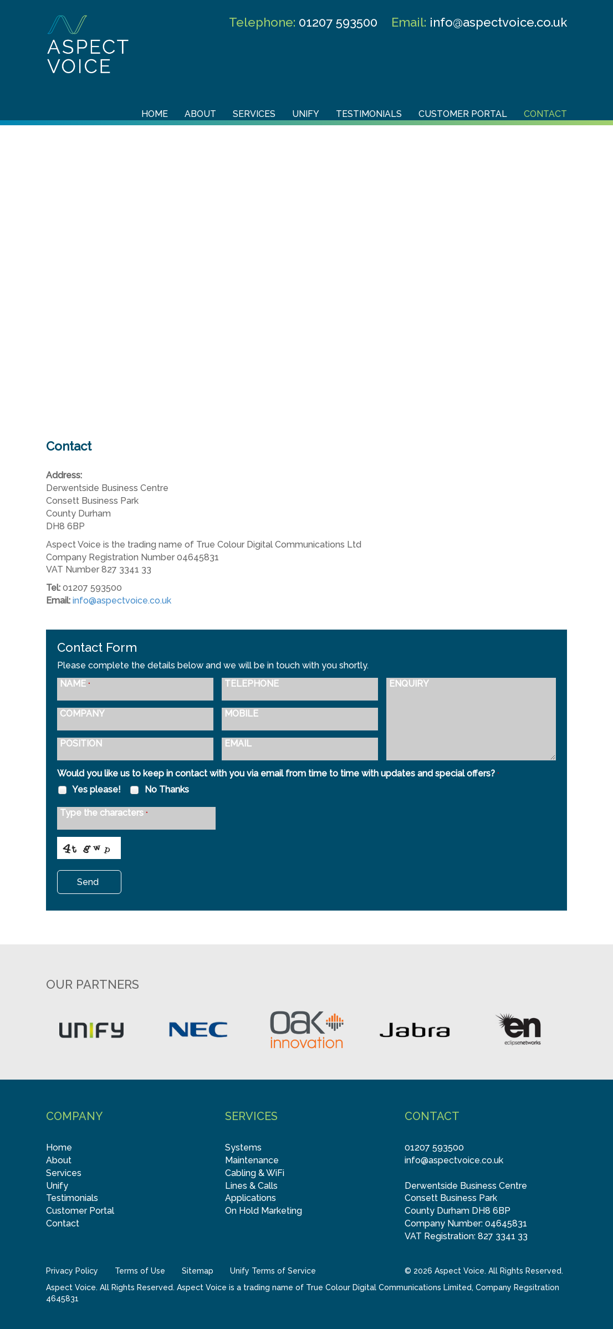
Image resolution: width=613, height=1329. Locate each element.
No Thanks (159, 789)
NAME (75, 684)
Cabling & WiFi (254, 1173)
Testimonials (369, 114)
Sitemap (197, 1270)
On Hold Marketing (263, 1210)
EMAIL (238, 744)
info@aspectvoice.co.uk (498, 22)
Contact (545, 114)
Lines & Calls (251, 1185)
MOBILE (241, 714)
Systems (243, 1147)
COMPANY (82, 714)
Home (154, 114)
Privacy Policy (72, 1270)
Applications (250, 1198)
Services (254, 114)
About (200, 114)
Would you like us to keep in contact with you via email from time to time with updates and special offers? (278, 773)
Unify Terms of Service (273, 1270)
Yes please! (89, 789)
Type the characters (103, 813)
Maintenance (252, 1160)
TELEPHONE (251, 684)
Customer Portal (462, 114)
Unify (305, 114)
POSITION (81, 744)
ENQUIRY (409, 684)
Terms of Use (140, 1270)
